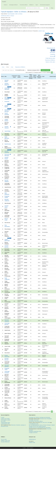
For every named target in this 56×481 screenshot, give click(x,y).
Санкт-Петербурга (48, 418)
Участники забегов (23, 4)
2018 (44, 422)
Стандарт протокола (33, 432)
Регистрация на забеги (5, 419)
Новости (5, 4)
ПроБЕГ (4, 1)
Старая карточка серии (50, 58)
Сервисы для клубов (5, 418)
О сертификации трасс (33, 423)
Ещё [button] (37, 4)
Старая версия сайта (5, 423)
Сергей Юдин (7, 131)
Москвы (41, 418)
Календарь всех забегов (34, 417)
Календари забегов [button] (13, 4)
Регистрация (52, 52)
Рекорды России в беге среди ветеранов (37, 426)
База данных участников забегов (36, 421)
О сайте (2, 417)
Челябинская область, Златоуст (7, 15)
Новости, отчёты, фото (50, 61)
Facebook (18, 425)
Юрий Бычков (8, 144)
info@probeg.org (32, 439)
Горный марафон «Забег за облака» (14, 12)
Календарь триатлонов (33, 419)
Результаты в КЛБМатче (50, 60)
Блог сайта (3, 421)
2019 (41, 422)
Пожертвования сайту (5, 422)
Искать (46, 7)
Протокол (52, 56)
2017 (46, 422)
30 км (7, 67)
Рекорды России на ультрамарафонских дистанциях (40, 427)
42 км (3, 67)
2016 (49, 422)
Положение (52, 54)
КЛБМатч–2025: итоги (5, 440)
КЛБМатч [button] (31, 4)
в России (48, 428)
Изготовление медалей (45, 4)
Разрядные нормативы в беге (35, 431)
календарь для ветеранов (44, 417)
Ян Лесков (7, 101)
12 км (12, 67)
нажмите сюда (41, 30)
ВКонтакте (13, 425)
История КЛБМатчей (5, 441)
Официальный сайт (51, 48)
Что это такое (4, 439)
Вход (52, 7)
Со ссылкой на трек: (19, 70)
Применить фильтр (45, 70)
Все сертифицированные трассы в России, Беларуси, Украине (42, 425)
